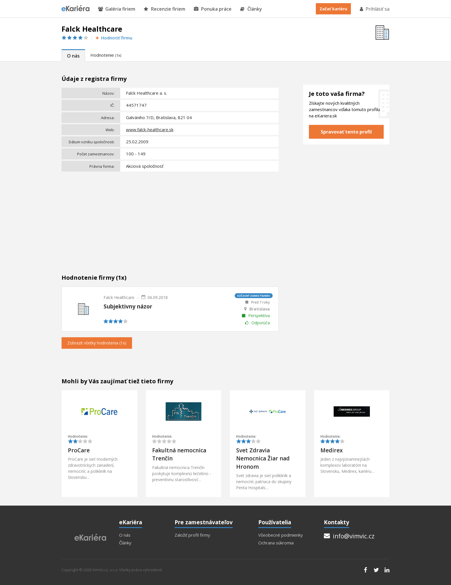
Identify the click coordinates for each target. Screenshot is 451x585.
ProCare (79, 450)
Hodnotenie (105, 55)
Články (251, 9)
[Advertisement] (170, 216)
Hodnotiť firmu (113, 37)
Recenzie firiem (164, 9)
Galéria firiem (116, 9)
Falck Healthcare (119, 297)
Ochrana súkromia (276, 542)
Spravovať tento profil (346, 132)
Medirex (331, 450)
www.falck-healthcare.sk (149, 129)
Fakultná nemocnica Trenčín (179, 454)
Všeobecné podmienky (280, 535)
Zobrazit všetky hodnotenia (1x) (96, 343)
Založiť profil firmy (192, 535)
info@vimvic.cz (349, 536)
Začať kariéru (333, 9)
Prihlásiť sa (374, 9)
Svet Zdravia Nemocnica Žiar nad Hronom (263, 458)
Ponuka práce (213, 9)
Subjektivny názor (128, 306)
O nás (73, 56)
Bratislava (259, 309)
